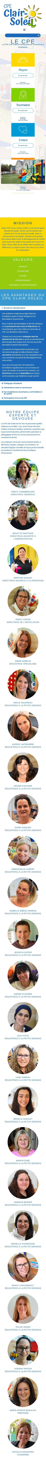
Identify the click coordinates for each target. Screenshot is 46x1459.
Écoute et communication (14, 308)
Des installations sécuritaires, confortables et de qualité (23, 393)
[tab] (23, 308)
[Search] (38, 35)
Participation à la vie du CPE (15, 398)
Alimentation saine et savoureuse (18, 388)
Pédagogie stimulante (13, 383)
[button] (23, 172)
